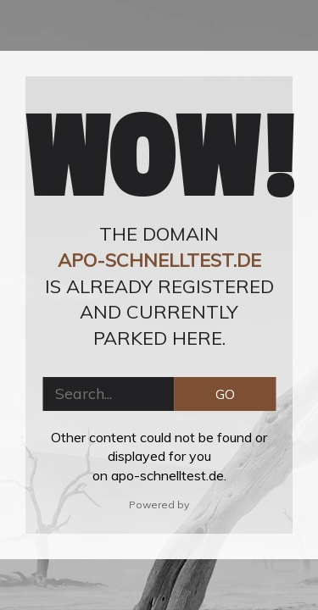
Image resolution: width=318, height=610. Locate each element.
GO (225, 393)
